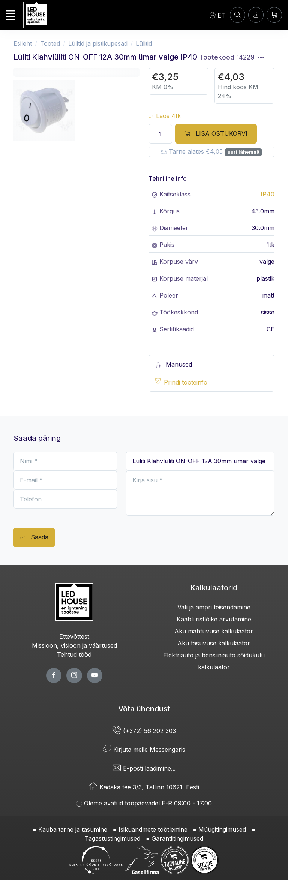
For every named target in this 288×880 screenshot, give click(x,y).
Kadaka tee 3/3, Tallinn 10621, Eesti (144, 787)
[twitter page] (74, 675)
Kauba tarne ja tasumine (72, 829)
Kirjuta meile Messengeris (144, 749)
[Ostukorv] (274, 14)
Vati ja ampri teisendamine (213, 607)
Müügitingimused (222, 829)
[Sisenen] (256, 14)
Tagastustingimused (112, 838)
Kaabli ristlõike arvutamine (214, 619)
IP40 (267, 194)
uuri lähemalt (244, 152)
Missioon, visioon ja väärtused (74, 645)
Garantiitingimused (177, 838)
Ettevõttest (74, 636)
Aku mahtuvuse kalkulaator (213, 631)
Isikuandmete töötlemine (153, 829)
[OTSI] (237, 14)
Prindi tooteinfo (185, 382)
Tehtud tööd (74, 654)
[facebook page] (54, 675)
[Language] (217, 15)
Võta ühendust (144, 708)
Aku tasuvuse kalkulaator (213, 643)
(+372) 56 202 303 (144, 731)
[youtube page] (94, 675)
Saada (34, 537)
